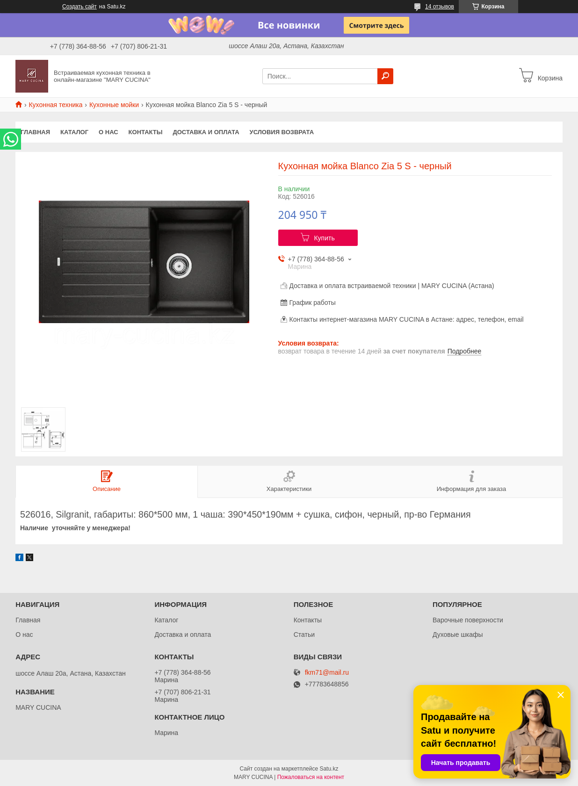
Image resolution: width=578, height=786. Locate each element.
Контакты (146, 132)
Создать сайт (79, 6)
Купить (324, 238)
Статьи (304, 634)
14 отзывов (439, 6)
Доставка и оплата (206, 132)
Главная (35, 132)
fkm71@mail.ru (327, 672)
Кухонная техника (55, 104)
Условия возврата (282, 132)
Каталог (74, 132)
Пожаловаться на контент (310, 777)
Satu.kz (328, 768)
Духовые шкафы (458, 634)
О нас (108, 132)
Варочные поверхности (468, 620)
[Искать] (385, 76)
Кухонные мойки (114, 104)
